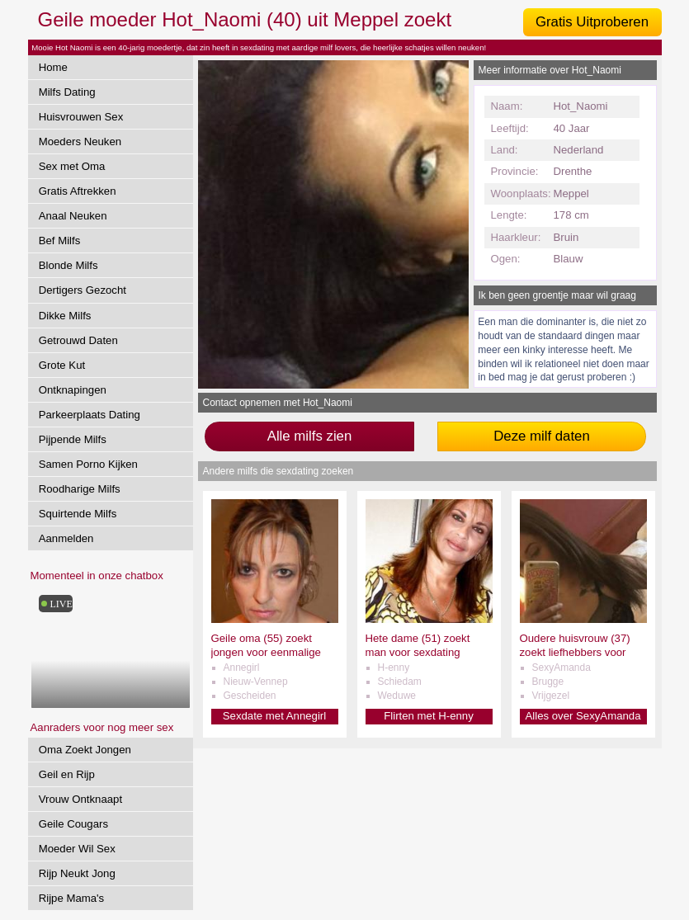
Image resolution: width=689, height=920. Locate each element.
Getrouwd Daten (78, 340)
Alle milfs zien (309, 436)
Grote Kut (62, 365)
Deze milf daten (541, 436)
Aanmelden (66, 538)
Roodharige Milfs (79, 489)
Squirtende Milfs (78, 513)
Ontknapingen (72, 390)
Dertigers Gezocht (82, 290)
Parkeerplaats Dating (89, 414)
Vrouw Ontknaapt (80, 799)
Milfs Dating (67, 92)
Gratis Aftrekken (77, 191)
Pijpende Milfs (72, 439)
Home (53, 67)
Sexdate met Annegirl (274, 716)
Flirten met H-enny (428, 716)
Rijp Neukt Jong (77, 873)
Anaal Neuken (73, 216)
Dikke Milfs (65, 315)
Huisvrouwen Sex (81, 117)
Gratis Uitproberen (592, 22)
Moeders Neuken (80, 141)
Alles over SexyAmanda (582, 716)
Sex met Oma (72, 166)
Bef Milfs (60, 240)
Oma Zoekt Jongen (85, 749)
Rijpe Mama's (71, 898)
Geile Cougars (73, 824)
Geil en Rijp (67, 774)
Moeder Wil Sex (77, 848)
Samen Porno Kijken (88, 464)
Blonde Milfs (68, 265)
